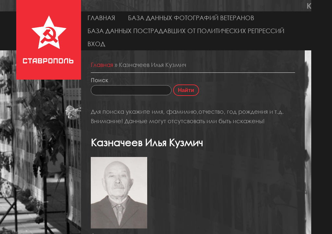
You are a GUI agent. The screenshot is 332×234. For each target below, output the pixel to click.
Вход (96, 43)
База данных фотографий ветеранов (191, 17)
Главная (101, 17)
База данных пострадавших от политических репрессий (186, 30)
